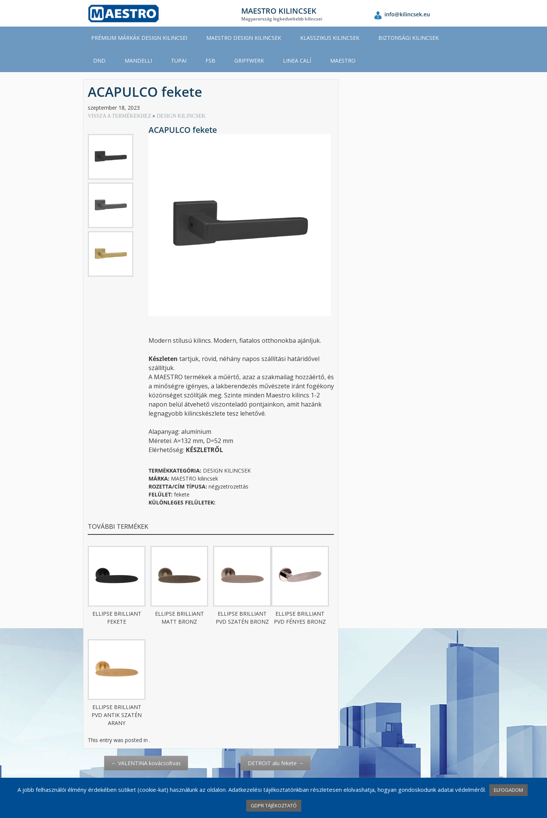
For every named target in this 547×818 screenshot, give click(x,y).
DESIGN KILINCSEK (181, 116)
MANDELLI (138, 60)
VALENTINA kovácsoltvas (146, 763)
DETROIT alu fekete (276, 763)
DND (99, 60)
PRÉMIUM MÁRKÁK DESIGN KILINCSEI (139, 37)
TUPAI (179, 60)
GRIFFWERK (249, 60)
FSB (210, 60)
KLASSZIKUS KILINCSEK (329, 37)
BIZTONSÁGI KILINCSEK (408, 37)
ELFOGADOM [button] (508, 789)
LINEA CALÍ (297, 60)
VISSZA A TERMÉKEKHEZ (120, 116)
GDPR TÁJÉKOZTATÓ (274, 805)
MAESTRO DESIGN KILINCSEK (243, 37)
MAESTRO (343, 60)
